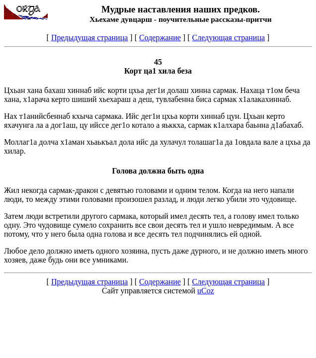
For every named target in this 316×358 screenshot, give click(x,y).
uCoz (205, 290)
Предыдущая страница (89, 37)
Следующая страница (228, 37)
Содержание (160, 37)
